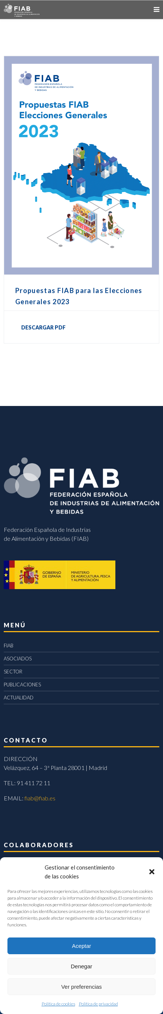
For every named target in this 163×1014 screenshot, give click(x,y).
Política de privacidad (98, 1004)
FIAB (8, 646)
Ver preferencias (81, 987)
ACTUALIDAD (18, 698)
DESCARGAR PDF (43, 327)
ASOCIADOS (18, 659)
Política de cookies (58, 1004)
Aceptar (81, 946)
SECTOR (13, 672)
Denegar (81, 966)
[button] (152, 871)
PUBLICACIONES (22, 685)
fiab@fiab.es (40, 798)
